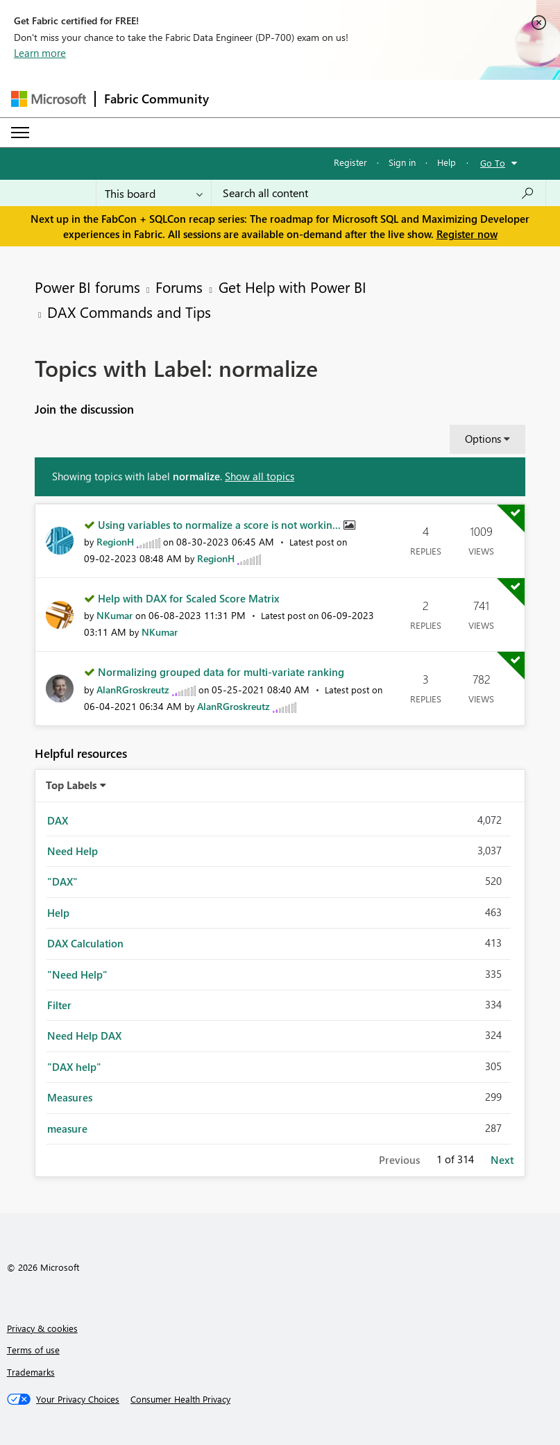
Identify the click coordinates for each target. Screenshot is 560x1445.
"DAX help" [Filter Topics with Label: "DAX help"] (74, 1067)
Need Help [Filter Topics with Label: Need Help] (72, 851)
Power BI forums (87, 286)
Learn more (40, 53)
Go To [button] (492, 163)
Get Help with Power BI (292, 286)
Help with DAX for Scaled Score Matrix (189, 598)
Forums (179, 286)
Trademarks (31, 1372)
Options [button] (483, 439)
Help (446, 162)
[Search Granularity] (153, 193)
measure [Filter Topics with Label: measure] (67, 1128)
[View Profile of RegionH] (115, 542)
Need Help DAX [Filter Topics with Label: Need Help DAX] (84, 1035)
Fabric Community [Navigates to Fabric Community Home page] (156, 98)
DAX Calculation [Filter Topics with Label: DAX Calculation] (85, 943)
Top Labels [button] (71, 785)
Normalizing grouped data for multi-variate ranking (221, 672)
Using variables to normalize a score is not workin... (220, 525)
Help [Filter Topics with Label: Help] (58, 913)
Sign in (402, 162)
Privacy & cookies (42, 1328)
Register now (467, 234)
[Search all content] (378, 193)
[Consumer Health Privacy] (180, 1399)
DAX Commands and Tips (129, 311)
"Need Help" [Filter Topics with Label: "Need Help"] (77, 974)
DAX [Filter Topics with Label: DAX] (57, 820)
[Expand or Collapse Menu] (20, 132)
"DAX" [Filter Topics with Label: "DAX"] (62, 881)
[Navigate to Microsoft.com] (48, 99)
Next (502, 1160)
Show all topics (259, 476)
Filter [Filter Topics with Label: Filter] (59, 1005)
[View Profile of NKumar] (114, 615)
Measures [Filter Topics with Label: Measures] (69, 1097)
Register (350, 162)
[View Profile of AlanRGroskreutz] (132, 689)
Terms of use (33, 1349)
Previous (399, 1160)
